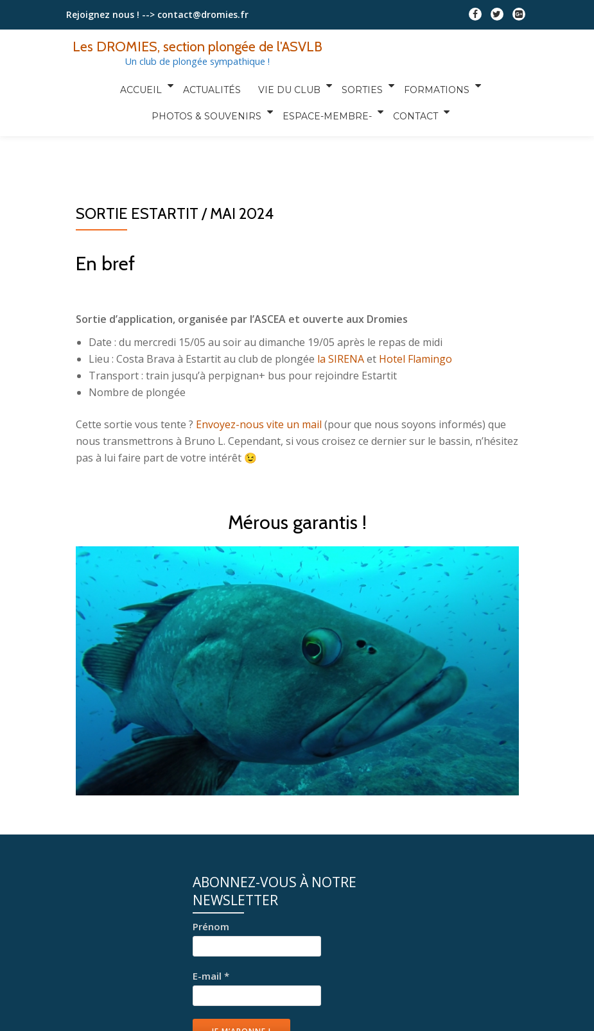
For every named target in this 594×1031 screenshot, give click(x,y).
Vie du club (287, 85)
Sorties (358, 85)
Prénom (211, 926)
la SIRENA (340, 359)
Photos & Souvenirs (208, 103)
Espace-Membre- (326, 103)
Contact (412, 103)
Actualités (214, 85)
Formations (431, 85)
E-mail (211, 975)
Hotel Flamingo (415, 359)
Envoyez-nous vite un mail (259, 424)
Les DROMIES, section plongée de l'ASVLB (197, 46)
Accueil (145, 85)
